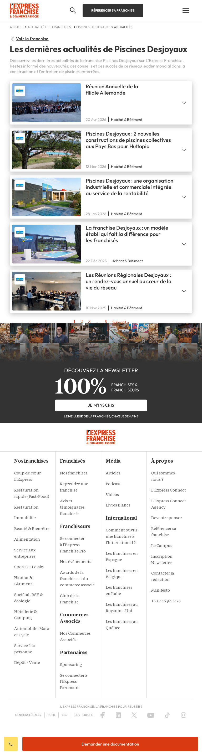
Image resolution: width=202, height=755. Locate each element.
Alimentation (27, 540)
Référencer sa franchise (112, 10)
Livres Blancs (118, 506)
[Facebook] (102, 715)
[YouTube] (151, 715)
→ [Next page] (120, 322)
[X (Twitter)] (134, 715)
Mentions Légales (28, 715)
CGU (65, 715)
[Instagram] (183, 715)
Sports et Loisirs (29, 567)
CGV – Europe (83, 715)
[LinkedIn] (118, 715)
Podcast (113, 484)
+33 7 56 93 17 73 (166, 601)
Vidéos (112, 495)
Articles (113, 473)
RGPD (51, 715)
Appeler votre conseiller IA (10, 744)
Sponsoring (71, 665)
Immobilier (25, 518)
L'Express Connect (168, 491)
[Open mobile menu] (186, 10)
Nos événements (75, 562)
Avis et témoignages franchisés (72, 507)
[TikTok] (167, 715)
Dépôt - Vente (27, 663)
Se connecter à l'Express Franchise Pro (73, 545)
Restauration (26, 508)
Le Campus (161, 546)
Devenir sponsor (166, 518)
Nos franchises (74, 473)
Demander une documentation (110, 744)
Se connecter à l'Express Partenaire (73, 682)
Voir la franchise (29, 39)
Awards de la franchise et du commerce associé (77, 579)
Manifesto (160, 591)
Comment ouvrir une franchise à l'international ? (121, 537)
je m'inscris (101, 405)
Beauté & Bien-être (31, 529)
